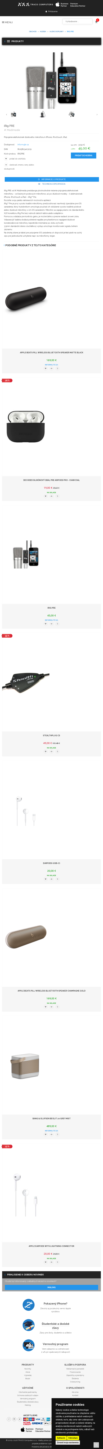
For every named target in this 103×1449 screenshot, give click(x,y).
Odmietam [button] (73, 1438)
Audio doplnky (57, 31)
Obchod (33, 31)
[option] (22, 114)
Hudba (43, 31)
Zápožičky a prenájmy (75, 1375)
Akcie (28, 1372)
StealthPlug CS (51, 735)
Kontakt (75, 1395)
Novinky (27, 1369)
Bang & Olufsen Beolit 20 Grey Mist (52, 1118)
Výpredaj (27, 1375)
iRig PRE (52, 608)
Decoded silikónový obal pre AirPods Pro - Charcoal (51, 480)
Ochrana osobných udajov (27, 1395)
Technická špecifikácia (51, 184)
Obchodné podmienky (28, 1392)
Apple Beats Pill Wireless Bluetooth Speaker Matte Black (51, 352)
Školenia (75, 1379)
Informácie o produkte (52, 179)
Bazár (27, 1379)
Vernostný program (55, 1344)
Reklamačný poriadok (75, 1369)
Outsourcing (75, 1382)
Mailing (52, 1287)
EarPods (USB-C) (51, 863)
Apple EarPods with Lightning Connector (51, 1246)
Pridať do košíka (83, 155)
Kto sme (75, 1392)
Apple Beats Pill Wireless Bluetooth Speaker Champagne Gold (51, 991)
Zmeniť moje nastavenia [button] (68, 1442)
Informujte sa (23, 145)
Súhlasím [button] (61, 1438)
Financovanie (75, 1372)
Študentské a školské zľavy (55, 1325)
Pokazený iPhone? (55, 1303)
